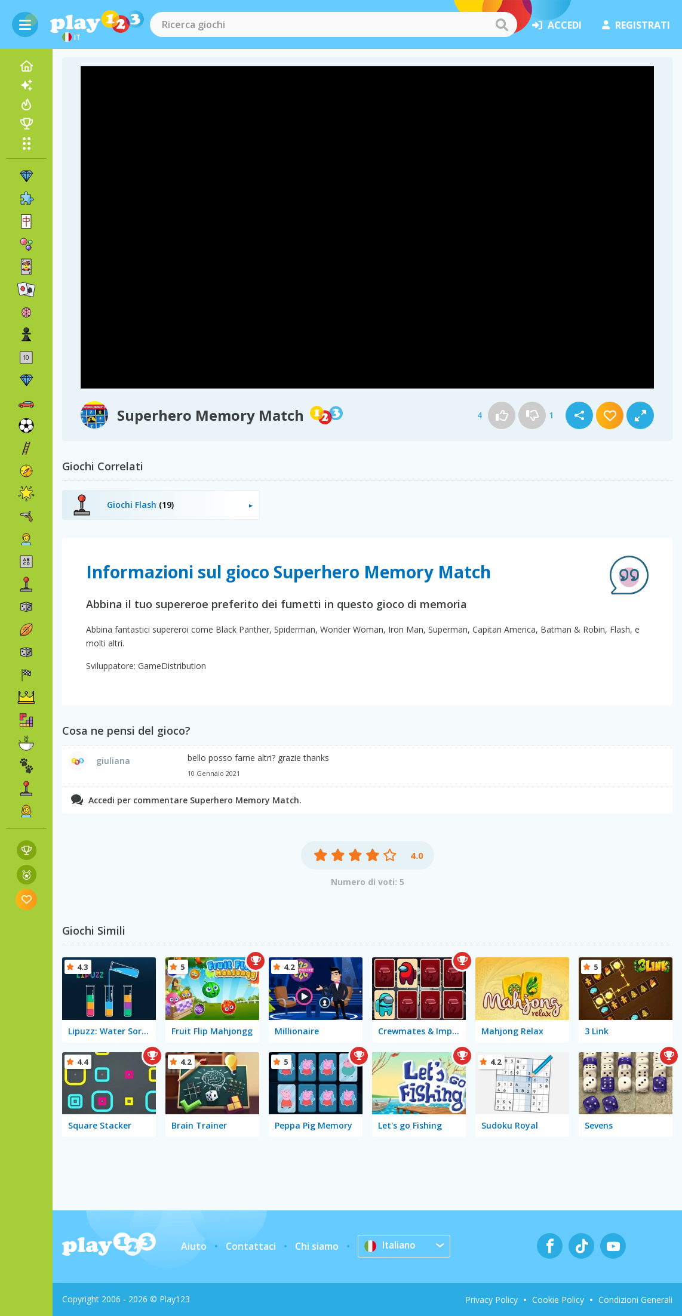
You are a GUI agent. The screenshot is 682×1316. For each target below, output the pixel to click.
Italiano (390, 1245)
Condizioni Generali (635, 1299)
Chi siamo (317, 1246)
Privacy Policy (491, 1299)
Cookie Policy (558, 1299)
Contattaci (251, 1246)
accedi (557, 25)
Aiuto (194, 1246)
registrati (636, 25)
